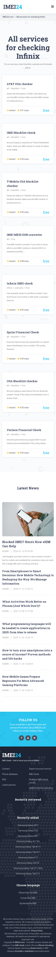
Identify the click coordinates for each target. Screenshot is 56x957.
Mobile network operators (41, 788)
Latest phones (9, 785)
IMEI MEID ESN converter (24, 234)
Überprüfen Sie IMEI (28, 892)
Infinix (9, 288)
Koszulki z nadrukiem (24, 951)
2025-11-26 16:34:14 (23, 637)
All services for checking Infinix (30, 17)
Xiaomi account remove (40, 769)
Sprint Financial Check (23, 332)
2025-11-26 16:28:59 (23, 664)
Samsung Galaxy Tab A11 (28, 852)
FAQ (4, 779)
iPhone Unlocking (45, 945)
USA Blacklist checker (22, 381)
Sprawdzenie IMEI (28, 903)
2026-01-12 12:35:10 (23, 589)
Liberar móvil (35, 948)
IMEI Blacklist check (21, 132)
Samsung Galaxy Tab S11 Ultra (28, 868)
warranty (19, 288)
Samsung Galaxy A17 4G (28, 841)
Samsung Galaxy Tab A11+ (28, 847)
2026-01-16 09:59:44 (23, 551)
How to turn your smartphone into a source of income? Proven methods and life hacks (27, 654)
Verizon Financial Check (24, 430)
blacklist (15, 88)
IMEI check (34, 774)
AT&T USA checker (20, 84)
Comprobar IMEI (28, 898)
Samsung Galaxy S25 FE (28, 863)
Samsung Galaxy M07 (28, 836)
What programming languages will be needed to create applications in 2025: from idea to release (26, 628)
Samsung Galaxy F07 (28, 830)
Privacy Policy (37, 931)
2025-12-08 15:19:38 (23, 611)
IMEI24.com (8, 17)
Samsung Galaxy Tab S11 (28, 873)
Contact (6, 769)
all (8, 88)
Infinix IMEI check (20, 283)
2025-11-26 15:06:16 (23, 690)
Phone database (10, 774)
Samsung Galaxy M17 (28, 825)
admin (5, 551)
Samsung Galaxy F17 (28, 857)
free (24, 88)
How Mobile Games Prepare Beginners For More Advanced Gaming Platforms (23, 681)
